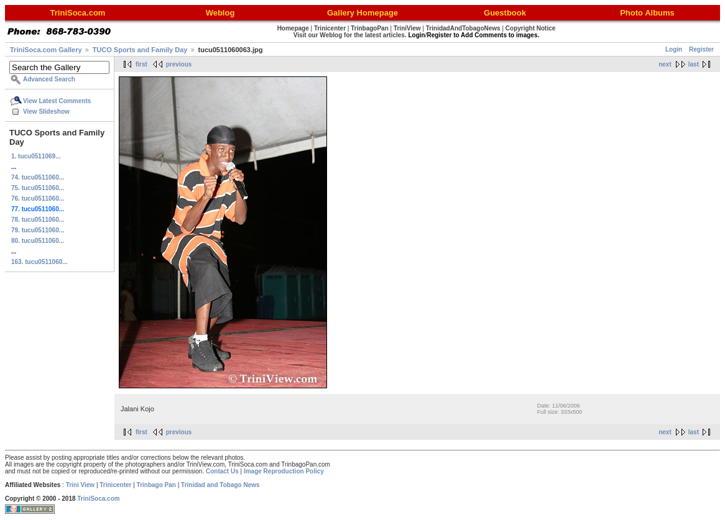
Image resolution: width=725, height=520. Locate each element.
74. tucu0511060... (37, 177)
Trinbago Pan (156, 484)
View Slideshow (46, 111)
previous (179, 64)
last (693, 64)
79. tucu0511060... (37, 230)
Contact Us (222, 471)
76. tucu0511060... (37, 198)
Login (673, 49)
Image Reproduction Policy (284, 471)
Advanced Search (49, 79)
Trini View (80, 484)
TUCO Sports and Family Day (140, 49)
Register (701, 49)
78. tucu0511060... (37, 219)
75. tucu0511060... (37, 188)
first (141, 64)
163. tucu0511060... (39, 261)
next (665, 64)
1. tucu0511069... (36, 156)
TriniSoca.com (98, 498)
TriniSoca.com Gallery (46, 49)
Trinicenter (115, 484)
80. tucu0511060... (37, 240)
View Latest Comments (57, 101)
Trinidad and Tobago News (220, 484)
